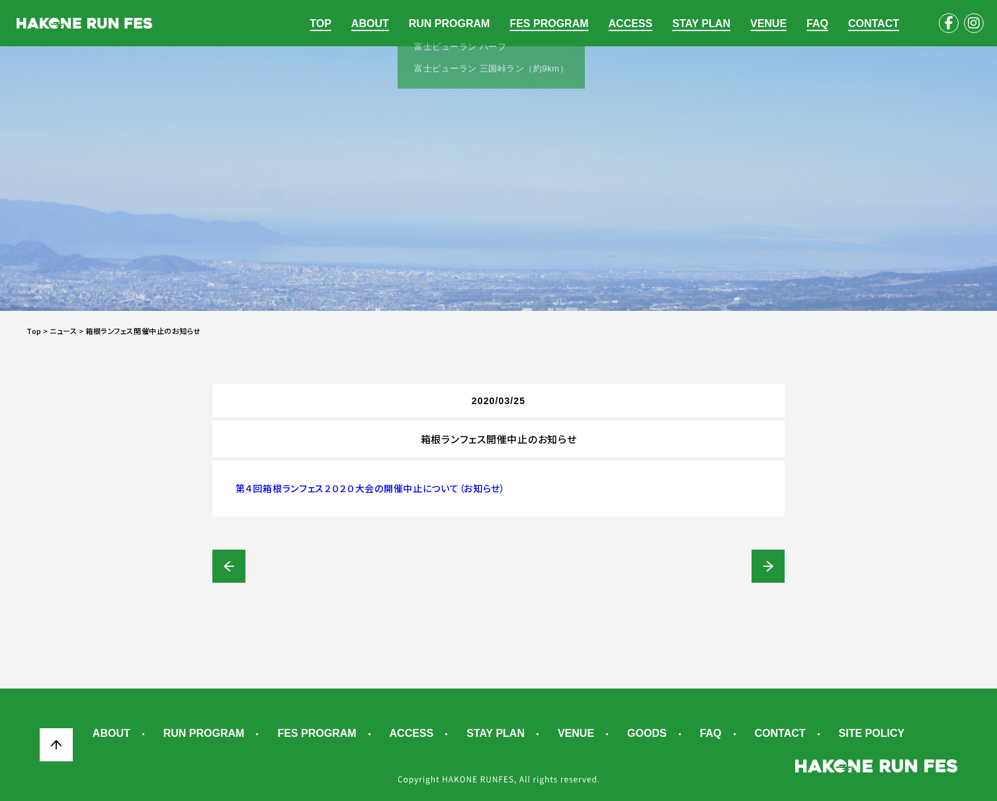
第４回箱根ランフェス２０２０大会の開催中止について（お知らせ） (370, 488)
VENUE (768, 23)
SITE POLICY (872, 733)
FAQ (817, 23)
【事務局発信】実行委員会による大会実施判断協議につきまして (228, 566)
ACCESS (631, 23)
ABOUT (370, 23)
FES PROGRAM (548, 23)
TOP (320, 23)
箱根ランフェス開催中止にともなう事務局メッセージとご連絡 (768, 566)
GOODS (647, 733)
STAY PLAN (701, 23)
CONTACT (873, 23)
